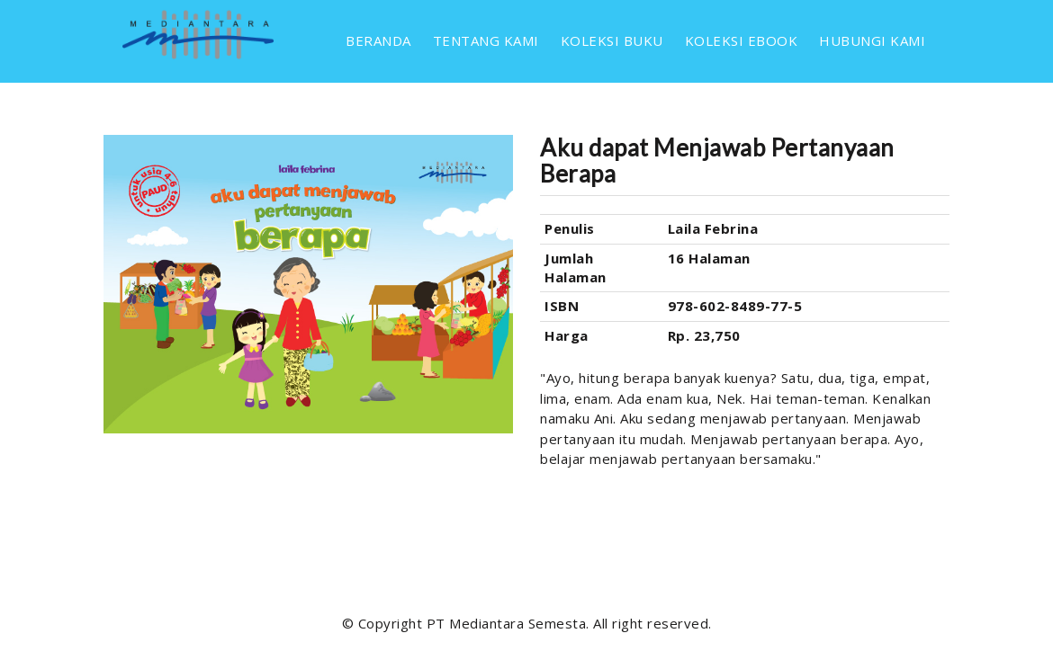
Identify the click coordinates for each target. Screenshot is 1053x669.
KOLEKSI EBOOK (741, 40)
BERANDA (378, 40)
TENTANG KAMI (486, 40)
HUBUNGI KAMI (872, 40)
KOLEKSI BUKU (612, 40)
